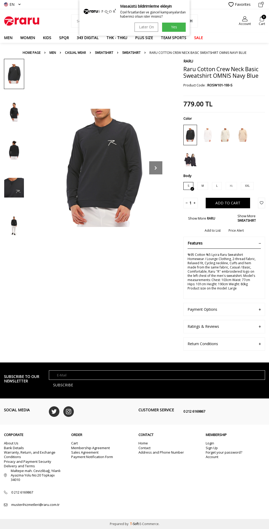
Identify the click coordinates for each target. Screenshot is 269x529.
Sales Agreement (85, 452)
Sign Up (212, 447)
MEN (8, 37)
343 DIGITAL (88, 37)
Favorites (240, 4)
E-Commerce (149, 524)
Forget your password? (224, 452)
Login (210, 443)
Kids (47, 37)
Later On (146, 26)
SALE (198, 37)
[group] (102, 168)
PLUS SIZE (144, 37)
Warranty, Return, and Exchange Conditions (29, 454)
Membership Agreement (90, 447)
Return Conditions (224, 343)
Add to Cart (227, 202)
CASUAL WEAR (75, 53)
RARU (188, 61)
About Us (11, 443)
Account (212, 456)
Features (224, 243)
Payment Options (224, 309)
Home (143, 443)
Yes (174, 26)
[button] (155, 167)
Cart (74, 443)
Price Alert (236, 231)
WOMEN (27, 37)
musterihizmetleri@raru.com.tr (35, 504)
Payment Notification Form (92, 456)
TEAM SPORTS (173, 37)
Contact (144, 447)
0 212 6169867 (194, 411)
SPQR (64, 37)
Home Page (31, 53)
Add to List (213, 231)
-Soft (134, 524)
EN (12, 4)
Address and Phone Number (161, 452)
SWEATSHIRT (104, 53)
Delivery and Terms (19, 466)
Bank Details (14, 447)
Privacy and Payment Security (27, 461)
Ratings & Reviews (224, 326)
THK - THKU (116, 37)
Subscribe (63, 384)
